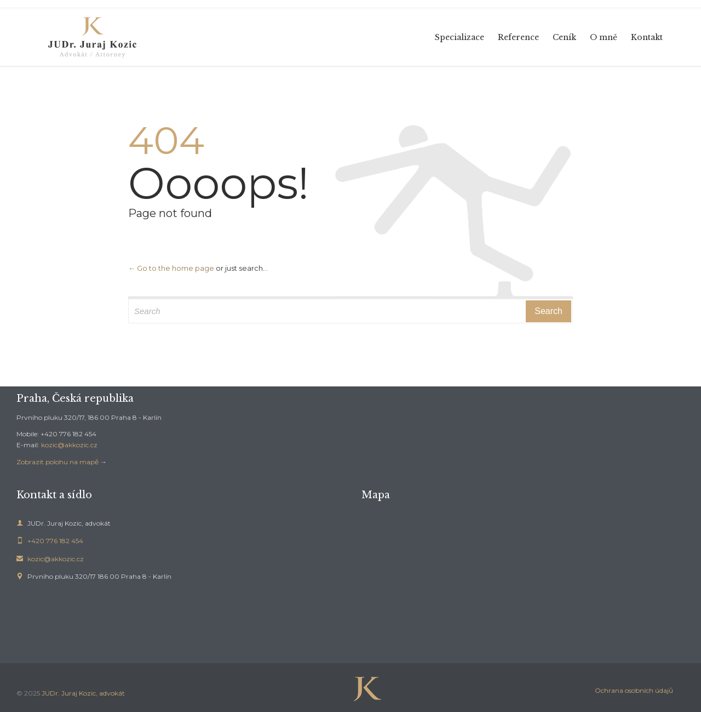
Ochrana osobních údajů (634, 690)
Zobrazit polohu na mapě (57, 462)
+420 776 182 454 (49, 541)
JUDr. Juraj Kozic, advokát (83, 693)
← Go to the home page (171, 268)
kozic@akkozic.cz (69, 445)
